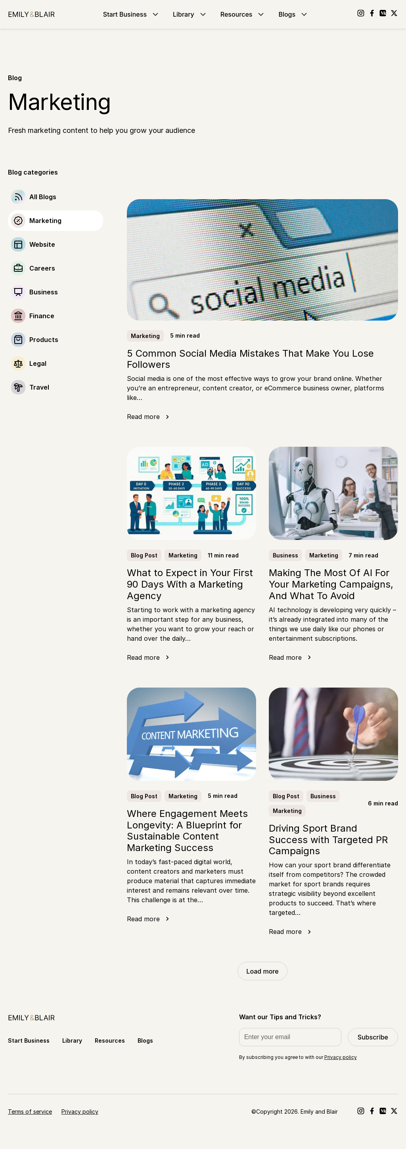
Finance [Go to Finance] (41, 316)
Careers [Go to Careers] (42, 268)
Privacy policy (340, 1057)
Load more (262, 971)
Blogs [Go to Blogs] (293, 14)
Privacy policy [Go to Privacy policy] (79, 1111)
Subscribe (373, 1037)
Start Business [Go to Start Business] (131, 14)
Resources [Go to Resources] (243, 14)
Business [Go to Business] (43, 292)
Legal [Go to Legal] (37, 363)
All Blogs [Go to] (42, 197)
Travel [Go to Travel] (39, 387)
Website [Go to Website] (42, 244)
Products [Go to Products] (43, 340)
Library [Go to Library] (190, 14)
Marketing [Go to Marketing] (45, 221)
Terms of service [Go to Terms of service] (30, 1111)
